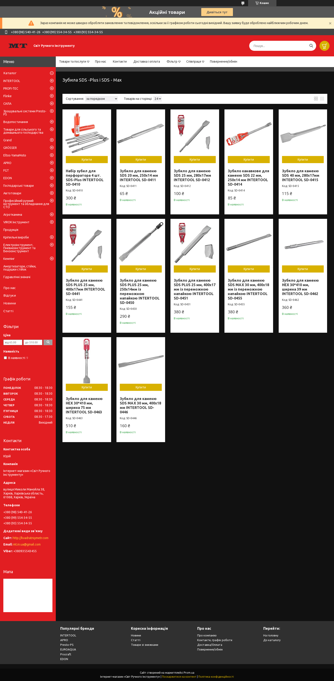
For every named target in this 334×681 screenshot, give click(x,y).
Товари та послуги (72, 61)
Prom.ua (189, 672)
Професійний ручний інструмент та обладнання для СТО (26, 204)
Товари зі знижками (144, 644)
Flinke (7, 96)
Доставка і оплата (146, 61)
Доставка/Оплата (209, 644)
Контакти (120, 61)
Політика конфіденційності (216, 676)
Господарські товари (18, 185)
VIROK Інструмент (16, 222)
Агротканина (12, 214)
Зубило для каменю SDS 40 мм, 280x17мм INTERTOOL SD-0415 (300, 175)
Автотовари (12, 193)
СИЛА (7, 103)
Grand (7, 140)
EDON (7, 178)
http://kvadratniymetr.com (30, 538)
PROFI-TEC (10, 88)
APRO (7, 163)
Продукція (10, 230)
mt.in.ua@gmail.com (27, 544)
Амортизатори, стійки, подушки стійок (19, 268)
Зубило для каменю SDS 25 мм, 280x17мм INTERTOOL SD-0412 (192, 175)
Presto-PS (67, 644)
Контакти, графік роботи (214, 640)
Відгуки (9, 295)
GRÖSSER (10, 148)
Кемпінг (9, 259)
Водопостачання (15, 122)
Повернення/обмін (223, 61)
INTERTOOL (11, 81)
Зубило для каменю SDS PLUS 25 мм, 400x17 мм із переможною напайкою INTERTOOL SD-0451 (195, 289)
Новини (9, 303)
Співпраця (193, 61)
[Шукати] (311, 46)
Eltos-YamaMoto (14, 155)
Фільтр (172, 61)
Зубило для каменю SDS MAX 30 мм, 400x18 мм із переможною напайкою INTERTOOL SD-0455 (248, 289)
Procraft (65, 654)
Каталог (10, 73)
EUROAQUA (68, 649)
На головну (270, 635)
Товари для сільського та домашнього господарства (23, 131)
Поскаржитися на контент (179, 676)
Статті (8, 311)
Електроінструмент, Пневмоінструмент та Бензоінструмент (19, 248)
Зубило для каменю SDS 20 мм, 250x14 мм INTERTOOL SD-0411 (139, 175)
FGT (6, 170)
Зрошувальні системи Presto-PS (24, 112)
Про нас (100, 61)
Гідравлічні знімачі (16, 277)
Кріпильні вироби (16, 237)
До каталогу (271, 640)
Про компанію (207, 635)
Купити (87, 159)
